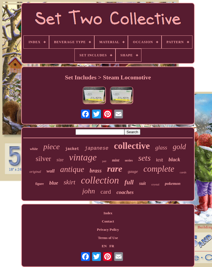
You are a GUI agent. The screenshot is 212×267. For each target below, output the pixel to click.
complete (158, 169)
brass (95, 171)
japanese (96, 148)
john (88, 191)
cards (183, 172)
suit (142, 183)
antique (72, 169)
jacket (72, 149)
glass (161, 147)
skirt (70, 182)
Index (108, 213)
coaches (124, 192)
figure (39, 184)
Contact (108, 221)
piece (51, 146)
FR (111, 246)
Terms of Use (108, 238)
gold (179, 147)
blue (53, 183)
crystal (155, 184)
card (106, 191)
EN (104, 246)
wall (51, 171)
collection (100, 180)
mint (115, 160)
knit (159, 160)
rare (114, 169)
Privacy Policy (108, 229)
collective (132, 146)
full (128, 182)
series (129, 160)
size (60, 159)
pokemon (173, 183)
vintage (83, 157)
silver (43, 158)
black (174, 159)
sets (144, 157)
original (35, 171)
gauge (133, 171)
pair (104, 161)
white (34, 149)
